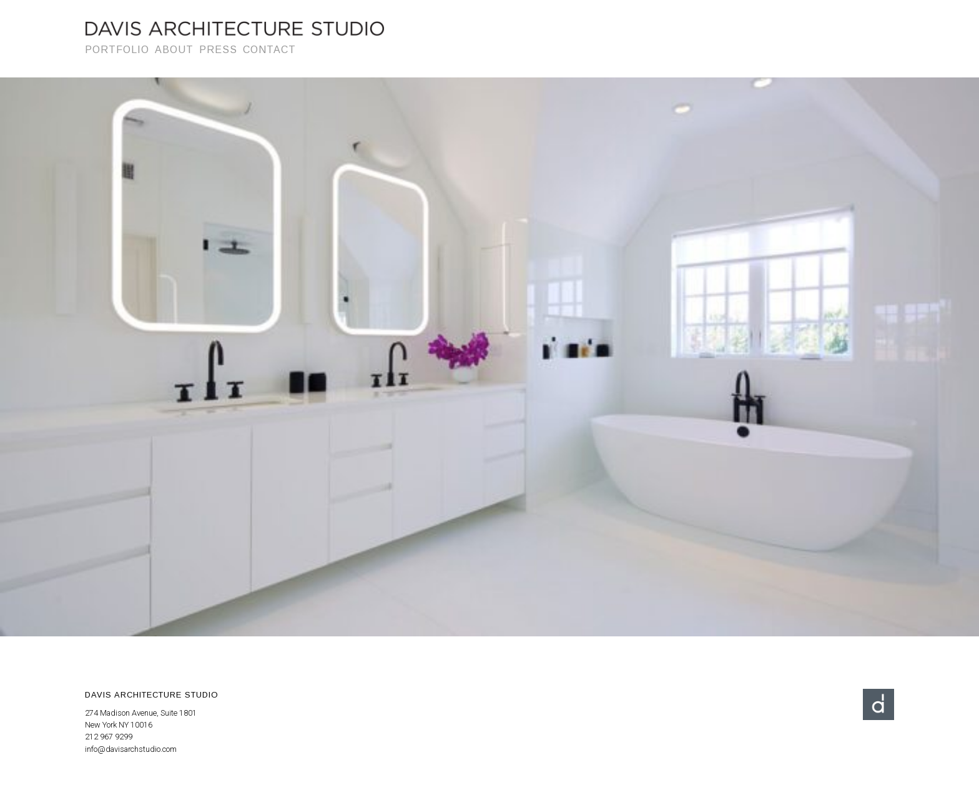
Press (218, 49)
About (174, 49)
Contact (269, 49)
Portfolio (117, 49)
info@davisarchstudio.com (131, 749)
